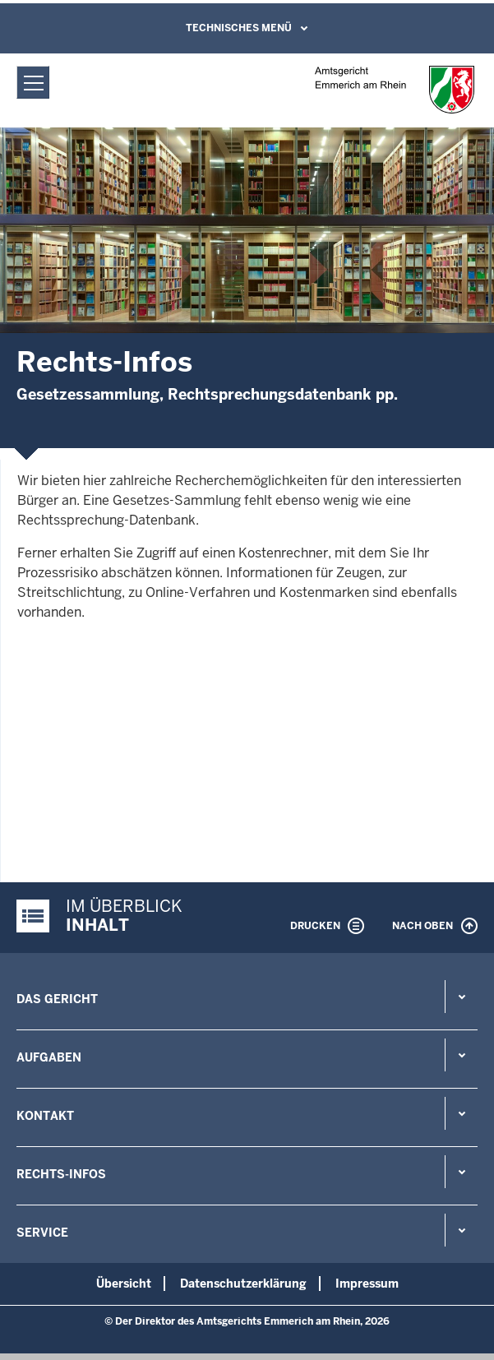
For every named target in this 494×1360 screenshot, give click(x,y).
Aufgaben (48, 1057)
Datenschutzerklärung (243, 1283)
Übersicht (123, 1283)
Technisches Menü (239, 28)
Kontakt (45, 1115)
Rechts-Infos (61, 1174)
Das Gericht (57, 999)
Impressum (367, 1283)
